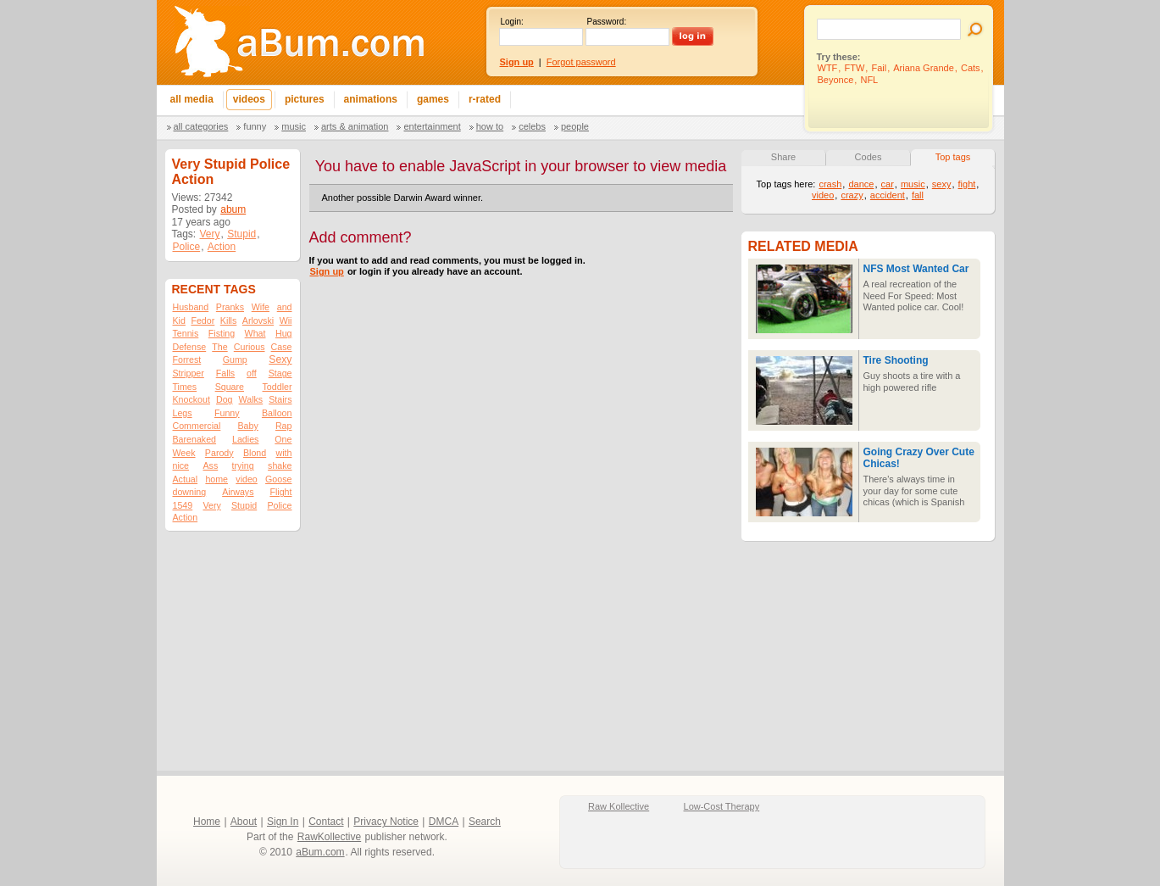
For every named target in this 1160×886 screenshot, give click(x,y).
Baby (247, 426)
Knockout (191, 399)
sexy (942, 184)
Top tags (953, 157)
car (887, 184)
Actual (185, 479)
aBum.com (320, 852)
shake (279, 465)
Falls (226, 373)
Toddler (277, 387)
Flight (280, 492)
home (216, 479)
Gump (235, 359)
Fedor (202, 320)
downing (190, 492)
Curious (249, 347)
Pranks (230, 307)
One (283, 439)
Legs (182, 413)
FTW (854, 68)
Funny (254, 126)
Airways (237, 492)
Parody (219, 453)
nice (181, 465)
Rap (283, 426)
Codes (868, 157)
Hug (283, 333)
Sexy (280, 359)
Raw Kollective (618, 806)
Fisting (221, 333)
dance (861, 184)
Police (187, 247)
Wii (286, 320)
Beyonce (836, 80)
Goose (278, 479)
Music (293, 126)
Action (222, 247)
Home (206, 821)
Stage (280, 373)
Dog (224, 399)
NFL (869, 80)
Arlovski (258, 320)
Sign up (327, 271)
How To (489, 126)
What (255, 333)
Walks (251, 399)
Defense (190, 347)
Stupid (241, 234)
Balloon (277, 413)
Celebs (532, 126)
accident (887, 195)
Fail (878, 68)
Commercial (197, 426)
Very (210, 234)
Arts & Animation (354, 126)
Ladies (245, 439)
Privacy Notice (386, 821)
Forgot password (581, 62)
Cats (970, 68)
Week (184, 453)
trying (243, 465)
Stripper (188, 373)
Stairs (280, 399)
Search (485, 821)
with (284, 453)
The (219, 347)
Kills (228, 320)
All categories (201, 126)
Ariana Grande (923, 68)
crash (830, 184)
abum (233, 209)
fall (918, 195)
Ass (210, 465)
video (246, 479)
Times (185, 387)
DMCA (443, 821)
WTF (828, 68)
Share (783, 157)
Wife (260, 307)
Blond (254, 453)
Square (229, 387)
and (284, 307)
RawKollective (329, 837)
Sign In (282, 821)
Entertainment (431, 126)
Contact (325, 821)
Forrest (187, 359)
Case (281, 347)
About (243, 821)
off (252, 373)
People (575, 126)
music (913, 184)
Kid (179, 320)
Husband (191, 307)
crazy (852, 195)
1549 (183, 505)
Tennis (186, 333)
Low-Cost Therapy (722, 806)
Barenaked (195, 439)
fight (967, 184)
